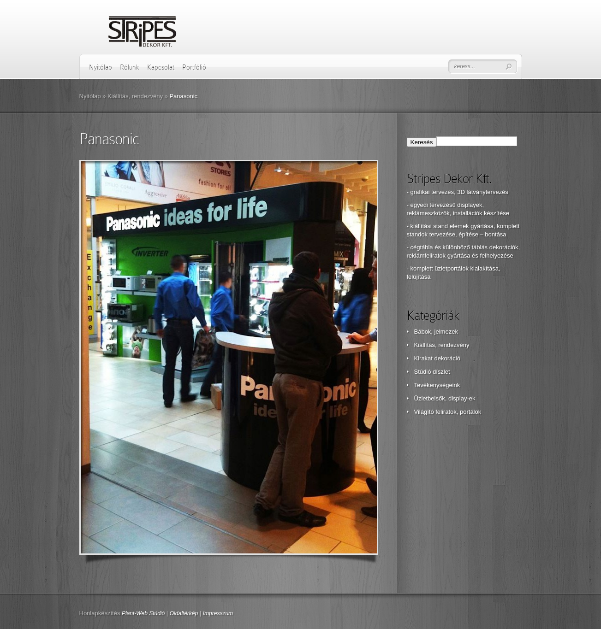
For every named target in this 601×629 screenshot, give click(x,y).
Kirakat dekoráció (437, 358)
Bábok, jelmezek (436, 331)
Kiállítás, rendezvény (135, 96)
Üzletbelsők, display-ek (445, 398)
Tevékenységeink (437, 385)
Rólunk (129, 67)
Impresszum (218, 613)
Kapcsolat (160, 67)
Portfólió (194, 67)
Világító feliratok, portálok (448, 411)
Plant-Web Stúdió (143, 613)
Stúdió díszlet (432, 371)
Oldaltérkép (184, 613)
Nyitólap (100, 67)
